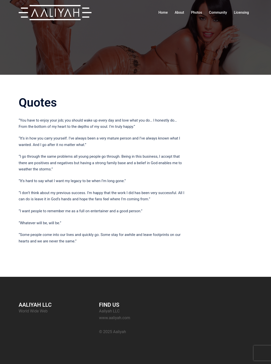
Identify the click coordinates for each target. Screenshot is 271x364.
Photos (196, 12)
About (179, 12)
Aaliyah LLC (109, 311)
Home (163, 12)
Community (218, 12)
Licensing (241, 12)
